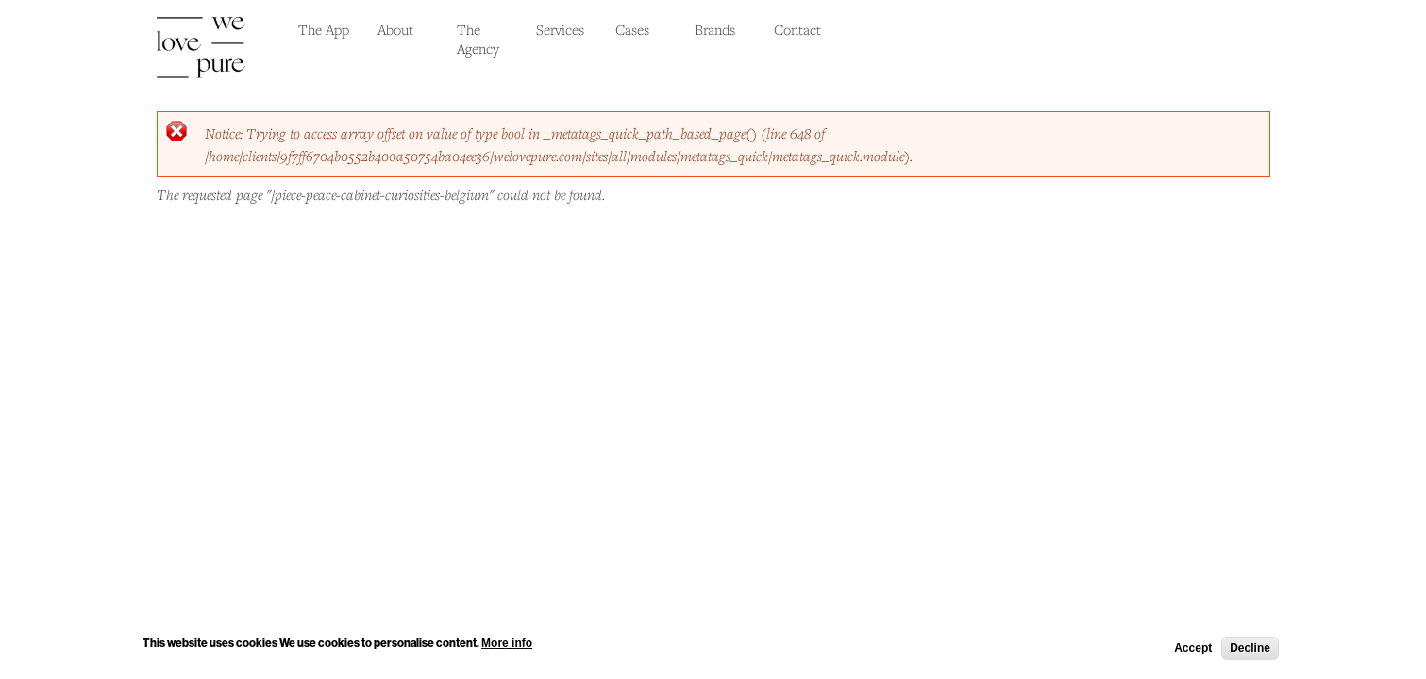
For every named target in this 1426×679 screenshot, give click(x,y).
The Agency (478, 39)
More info (506, 645)
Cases (632, 29)
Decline (1250, 649)
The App (323, 29)
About (395, 29)
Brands (715, 29)
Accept (1193, 649)
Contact (797, 29)
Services (560, 29)
